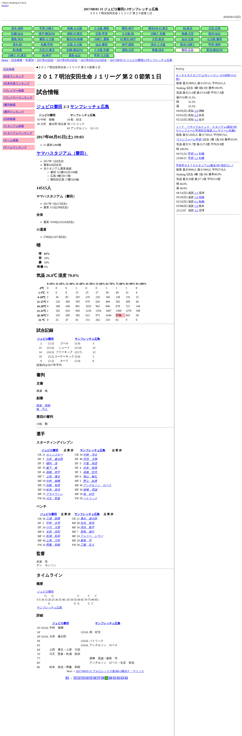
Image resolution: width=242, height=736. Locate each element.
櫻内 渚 (51, 463)
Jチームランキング (15, 147)
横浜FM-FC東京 (158, 28)
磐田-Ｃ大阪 (46, 39)
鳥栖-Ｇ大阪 (74, 28)
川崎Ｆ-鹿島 (101, 39)
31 (75, 678)
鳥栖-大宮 (188, 33)
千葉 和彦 (90, 463)
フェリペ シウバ (91, 536)
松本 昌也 (53, 489)
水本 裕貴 (90, 467)
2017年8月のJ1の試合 (94, 60)
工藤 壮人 (87, 544)
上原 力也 (53, 540)
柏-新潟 (187, 28)
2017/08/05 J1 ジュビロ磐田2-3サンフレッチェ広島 (141, 60)
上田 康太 (53, 476)
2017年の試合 (45, 60)
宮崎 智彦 (53, 485)
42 (118, 678)
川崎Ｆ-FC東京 (17, 55)
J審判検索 (9, 104)
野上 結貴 (90, 480)
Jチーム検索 (10, 140)
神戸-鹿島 (128, 44)
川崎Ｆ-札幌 (158, 33)
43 (122, 678)
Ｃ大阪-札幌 (101, 49)
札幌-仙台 (17, 33)
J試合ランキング (13, 76)
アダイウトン (54, 494)
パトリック (90, 498)
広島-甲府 (101, 33)
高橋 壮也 (90, 472)
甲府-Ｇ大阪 (101, 55)
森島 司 (86, 540)
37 (98, 678)
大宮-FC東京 (47, 49)
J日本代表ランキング (16, 83)
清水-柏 (17, 44)
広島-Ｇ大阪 (74, 44)
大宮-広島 (214, 28)
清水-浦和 (17, 28)
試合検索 (16, 60)
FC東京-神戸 (128, 39)
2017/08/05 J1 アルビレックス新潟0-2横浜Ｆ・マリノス (110, 671)
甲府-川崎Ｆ (46, 28)
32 (79, 678)
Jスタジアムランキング (17, 133)
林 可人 (42, 409)
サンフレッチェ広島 (89, 106)
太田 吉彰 (53, 531)
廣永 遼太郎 (88, 518)
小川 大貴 (53, 527)
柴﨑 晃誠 (90, 489)
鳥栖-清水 (158, 49)
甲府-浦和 (214, 44)
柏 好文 (88, 494)
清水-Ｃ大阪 (158, 44)
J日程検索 (9, 118)
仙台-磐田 (101, 44)
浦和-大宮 (128, 49)
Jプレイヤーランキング (17, 97)
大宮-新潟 (158, 39)
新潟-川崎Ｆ (187, 44)
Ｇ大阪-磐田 (214, 39)
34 (86, 678)
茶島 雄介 (87, 531)
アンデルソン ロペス (97, 485)
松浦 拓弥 (53, 536)
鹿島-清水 (17, 39)
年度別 (29, 60)
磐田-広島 (188, 49)
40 (110, 678)
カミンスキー (54, 454)
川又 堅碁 (53, 498)
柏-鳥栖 (17, 49)
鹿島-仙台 (75, 55)
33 (83, 678)
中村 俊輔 (53, 480)
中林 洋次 (90, 454)
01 (67, 678)
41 (114, 678)
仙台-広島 (188, 39)
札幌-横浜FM (75, 49)
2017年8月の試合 (67, 60)
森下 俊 (51, 467)
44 (126, 678)
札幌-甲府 (47, 44)
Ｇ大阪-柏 (128, 33)
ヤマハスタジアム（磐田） (62, 153)
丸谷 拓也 (87, 522)
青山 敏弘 (90, 476)
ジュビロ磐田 (49, 106)
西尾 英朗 (43, 405)
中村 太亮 (53, 522)
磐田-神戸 (128, 28)
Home (5, 5)
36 (94, 678)
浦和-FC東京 (74, 33)
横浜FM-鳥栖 (75, 39)
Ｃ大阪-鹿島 (101, 28)
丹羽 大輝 (90, 459)
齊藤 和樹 (53, 544)
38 (102, 678)
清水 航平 (87, 527)
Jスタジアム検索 (13, 126)
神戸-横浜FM (47, 33)
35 (90, 678)
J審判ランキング (13, 111)
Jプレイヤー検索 (13, 90)
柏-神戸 (46, 55)
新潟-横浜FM (214, 49)
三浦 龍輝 (53, 518)
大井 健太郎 (54, 459)
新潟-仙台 (214, 33)
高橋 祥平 (53, 472)
